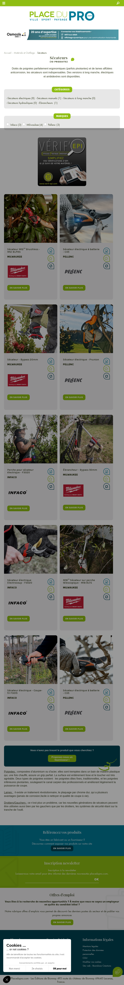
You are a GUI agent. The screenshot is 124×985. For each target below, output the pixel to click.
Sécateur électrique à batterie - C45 (81, 250)
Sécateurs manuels (47, 98)
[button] (7, 979)
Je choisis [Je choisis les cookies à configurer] (37, 968)
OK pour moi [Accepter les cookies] (60, 968)
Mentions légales (90, 946)
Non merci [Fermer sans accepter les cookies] (14, 968)
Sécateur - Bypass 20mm (22, 359)
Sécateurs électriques (19, 98)
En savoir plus (62, 848)
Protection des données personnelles (93, 952)
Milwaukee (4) (35, 124)
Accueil (7, 52)
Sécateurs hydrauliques (20, 102)
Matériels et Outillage (24, 52)
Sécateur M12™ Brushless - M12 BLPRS (23, 250)
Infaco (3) (15, 124)
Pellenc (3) (54, 124)
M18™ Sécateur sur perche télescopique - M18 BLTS (79, 581)
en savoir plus (18, 288)
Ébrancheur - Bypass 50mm (80, 469)
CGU (85, 957)
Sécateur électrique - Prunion (81, 359)
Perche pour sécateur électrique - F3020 (20, 471)
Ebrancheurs (46, 102)
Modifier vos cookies (92, 961)
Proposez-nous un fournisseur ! (62, 758)
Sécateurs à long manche (77, 98)
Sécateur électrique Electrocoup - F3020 (19, 581)
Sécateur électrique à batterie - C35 (81, 692)
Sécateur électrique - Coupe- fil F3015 (24, 692)
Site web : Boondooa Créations (97, 965)
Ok (96, 879)
